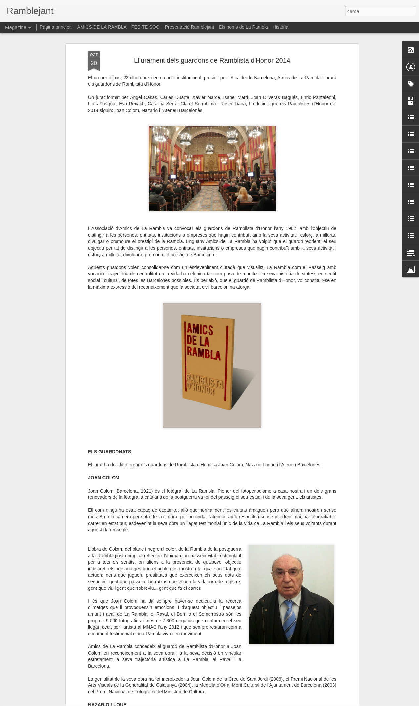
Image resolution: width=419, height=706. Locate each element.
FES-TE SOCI (146, 27)
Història (280, 27)
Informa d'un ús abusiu (265, 702)
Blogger (239, 702)
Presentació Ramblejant (189, 27)
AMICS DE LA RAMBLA (102, 27)
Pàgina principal (56, 27)
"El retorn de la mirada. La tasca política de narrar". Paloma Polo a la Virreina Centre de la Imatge (203, 626)
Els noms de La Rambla (243, 27)
